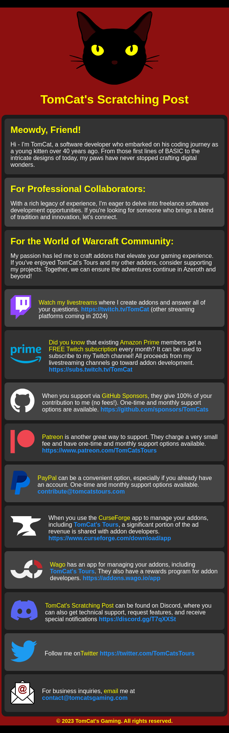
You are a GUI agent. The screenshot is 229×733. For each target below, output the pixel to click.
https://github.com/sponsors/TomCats (155, 409)
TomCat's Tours (96, 524)
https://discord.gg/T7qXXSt (137, 619)
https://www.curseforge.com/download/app (109, 538)
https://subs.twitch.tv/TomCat (91, 369)
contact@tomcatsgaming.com (85, 698)
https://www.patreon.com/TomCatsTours (99, 450)
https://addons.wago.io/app (121, 578)
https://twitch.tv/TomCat (115, 309)
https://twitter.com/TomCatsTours (147, 653)
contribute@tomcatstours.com (81, 491)
